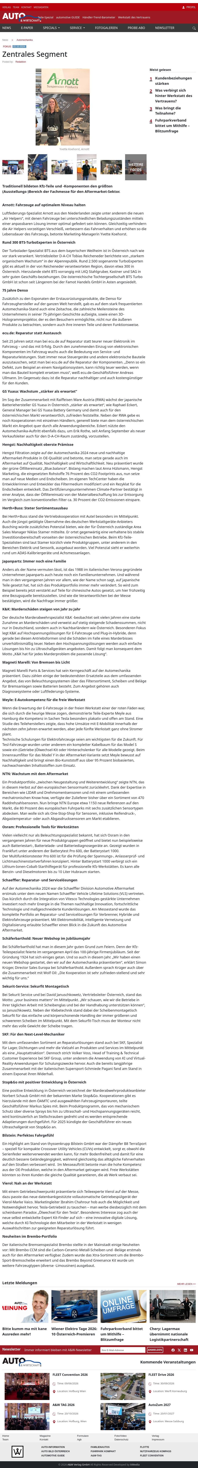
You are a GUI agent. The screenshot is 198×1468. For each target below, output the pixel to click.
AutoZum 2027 (159, 1405)
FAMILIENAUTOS (100, 1447)
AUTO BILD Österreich (55, 1451)
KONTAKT (26, 7)
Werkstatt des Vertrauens (134, 17)
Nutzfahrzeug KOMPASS (155, 1451)
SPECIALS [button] (50, 28)
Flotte (144, 1447)
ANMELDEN (155, 1349)
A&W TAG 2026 (64, 1405)
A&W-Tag (96, 1455)
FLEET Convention (151, 1455)
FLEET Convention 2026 (70, 1375)
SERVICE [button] (76, 28)
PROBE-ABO (137, 28)
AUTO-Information (53, 1447)
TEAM (16, 7)
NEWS (7, 28)
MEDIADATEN (41, 7)
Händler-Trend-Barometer (99, 17)
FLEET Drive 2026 (161, 1375)
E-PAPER (27, 28)
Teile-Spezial (45, 17)
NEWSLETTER (164, 28)
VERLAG (6, 7)
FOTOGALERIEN (107, 28)
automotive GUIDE (68, 17)
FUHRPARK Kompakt (103, 1451)
